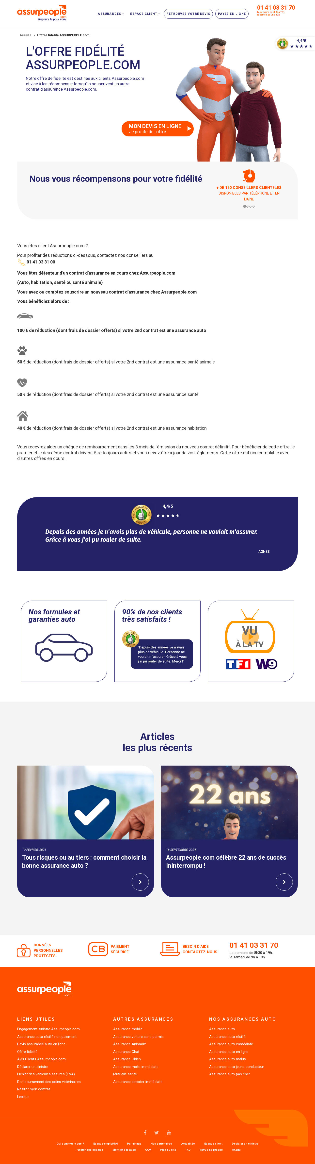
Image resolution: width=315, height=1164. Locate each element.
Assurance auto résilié (227, 1036)
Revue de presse (211, 1149)
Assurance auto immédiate (231, 1044)
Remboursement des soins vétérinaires (49, 1082)
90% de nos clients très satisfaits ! (152, 615)
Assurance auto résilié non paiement (47, 1036)
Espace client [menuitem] (143, 14)
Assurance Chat (126, 1051)
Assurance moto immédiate (135, 1067)
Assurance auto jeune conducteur (236, 1067)
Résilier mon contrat (33, 1089)
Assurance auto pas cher (229, 1074)
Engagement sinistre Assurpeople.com (48, 1029)
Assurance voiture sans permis (138, 1036)
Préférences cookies (89, 1149)
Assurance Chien (127, 1059)
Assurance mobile (127, 1029)
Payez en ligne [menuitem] (232, 14)
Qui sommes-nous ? (70, 1143)
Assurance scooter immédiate (137, 1082)
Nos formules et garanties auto (54, 615)
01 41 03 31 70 (276, 7)
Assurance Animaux (129, 1044)
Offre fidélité (27, 1051)
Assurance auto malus (227, 1059)
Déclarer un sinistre (32, 1067)
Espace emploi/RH (105, 1143)
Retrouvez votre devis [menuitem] (188, 14)
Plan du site (168, 1149)
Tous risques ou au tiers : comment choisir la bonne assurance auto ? (84, 861)
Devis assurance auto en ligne (41, 1044)
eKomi (236, 1149)
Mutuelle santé (125, 1074)
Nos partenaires (161, 1143)
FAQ (188, 1149)
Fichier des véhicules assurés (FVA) (46, 1074)
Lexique (23, 1097)
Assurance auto (222, 1029)
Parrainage (134, 1143)
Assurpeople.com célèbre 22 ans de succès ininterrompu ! (226, 861)
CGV (148, 1149)
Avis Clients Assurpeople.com (41, 1059)
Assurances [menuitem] (109, 14)
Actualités (188, 1143)
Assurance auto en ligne (228, 1051)
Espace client (213, 1143)
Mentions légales (124, 1149)
